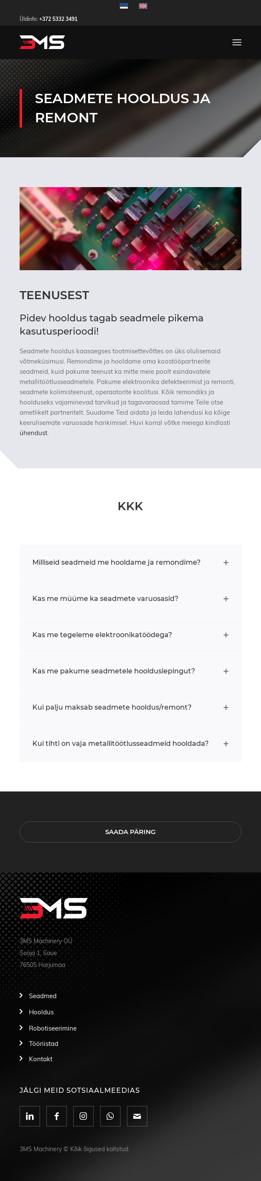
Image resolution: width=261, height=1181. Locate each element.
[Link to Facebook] (56, 1116)
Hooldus (41, 1012)
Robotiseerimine (53, 1028)
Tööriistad (43, 1044)
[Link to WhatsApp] (110, 1116)
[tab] (130, 562)
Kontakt (40, 1059)
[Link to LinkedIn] (30, 1116)
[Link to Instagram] (83, 1116)
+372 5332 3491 (58, 19)
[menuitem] (236, 42)
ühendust (33, 433)
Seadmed (43, 996)
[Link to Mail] (137, 1116)
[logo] (108, 42)
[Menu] (236, 42)
